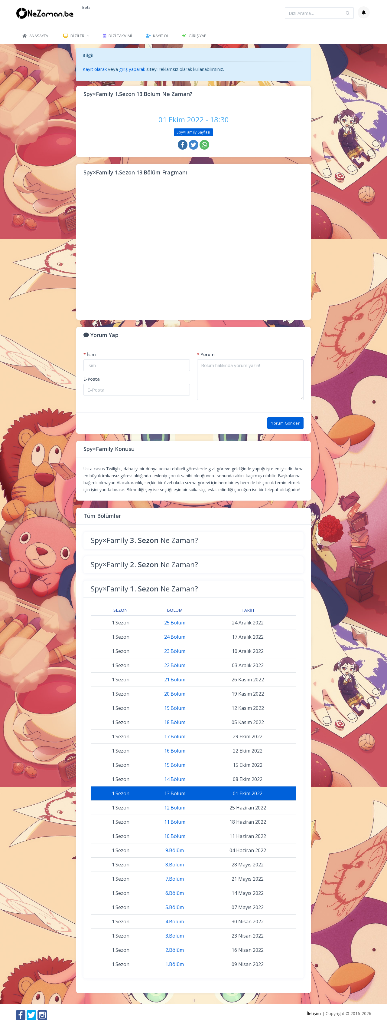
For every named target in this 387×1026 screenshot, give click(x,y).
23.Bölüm (174, 651)
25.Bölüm (174, 622)
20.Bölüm (174, 693)
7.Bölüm (174, 878)
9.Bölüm (174, 850)
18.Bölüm (174, 722)
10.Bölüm (174, 836)
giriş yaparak (132, 69)
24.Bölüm (174, 637)
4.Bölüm (174, 921)
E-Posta (91, 379)
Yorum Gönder (285, 423)
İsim (89, 354)
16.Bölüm (174, 750)
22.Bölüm (174, 665)
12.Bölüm (174, 807)
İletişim (314, 1013)
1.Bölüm (174, 964)
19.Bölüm (174, 708)
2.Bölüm (174, 950)
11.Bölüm (174, 822)
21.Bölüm (174, 679)
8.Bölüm (174, 864)
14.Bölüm (174, 779)
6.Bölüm (174, 893)
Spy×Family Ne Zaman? (144, 540)
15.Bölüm (174, 765)
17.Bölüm (174, 736)
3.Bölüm (174, 935)
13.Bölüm (174, 793)
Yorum (206, 354)
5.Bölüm (174, 907)
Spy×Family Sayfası (193, 132)
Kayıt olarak (95, 69)
